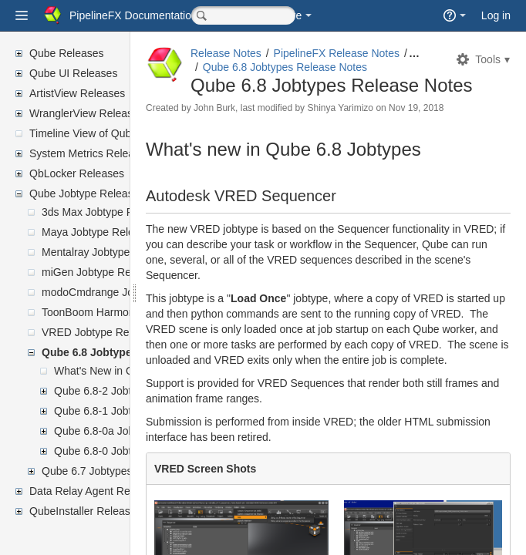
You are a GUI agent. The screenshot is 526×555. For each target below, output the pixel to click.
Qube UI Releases (73, 73)
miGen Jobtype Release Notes (115, 272)
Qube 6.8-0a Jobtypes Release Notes (144, 431)
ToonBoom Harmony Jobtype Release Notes (148, 312)
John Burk (315, 145)
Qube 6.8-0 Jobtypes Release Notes (141, 451)
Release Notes (327, 53)
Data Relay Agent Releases (95, 491)
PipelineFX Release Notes (367, 67)
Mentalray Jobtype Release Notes (123, 252)
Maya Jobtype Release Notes (112, 232)
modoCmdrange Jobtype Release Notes (138, 292)
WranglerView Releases (86, 113)
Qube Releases (66, 53)
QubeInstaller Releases (85, 511)
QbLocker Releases (76, 173)
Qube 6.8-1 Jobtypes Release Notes (141, 411)
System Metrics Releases (90, 153)
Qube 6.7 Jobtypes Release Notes (124, 471)
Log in (496, 15)
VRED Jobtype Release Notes (114, 332)
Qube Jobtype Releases (86, 193)
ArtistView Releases (77, 93)
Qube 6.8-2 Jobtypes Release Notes (141, 391)
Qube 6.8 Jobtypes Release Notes (128, 352)
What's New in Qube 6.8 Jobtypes (135, 371)
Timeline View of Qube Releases (107, 133)
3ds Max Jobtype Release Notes (119, 212)
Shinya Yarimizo (441, 145)
